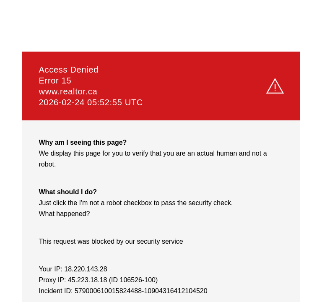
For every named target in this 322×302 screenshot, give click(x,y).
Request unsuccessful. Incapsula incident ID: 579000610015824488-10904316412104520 (161, 151)
